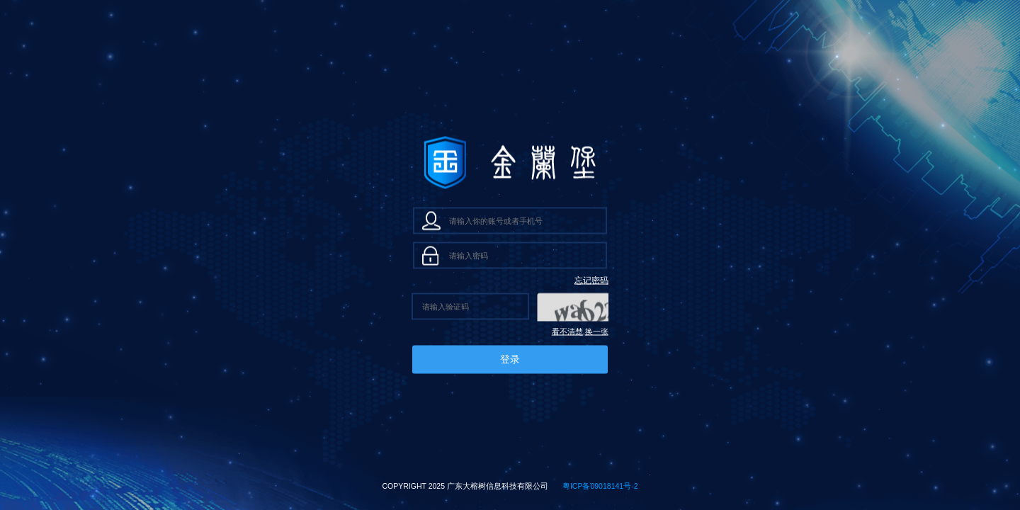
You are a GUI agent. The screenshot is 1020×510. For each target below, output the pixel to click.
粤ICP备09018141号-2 (600, 486)
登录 (510, 359)
